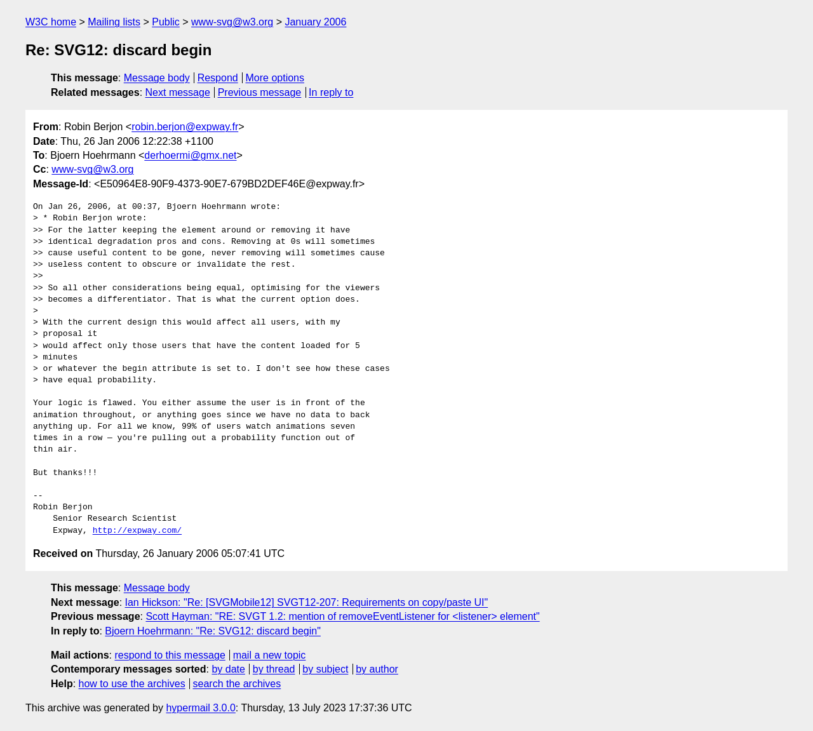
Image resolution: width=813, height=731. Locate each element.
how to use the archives (132, 683)
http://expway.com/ (137, 531)
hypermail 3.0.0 (200, 707)
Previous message (260, 92)
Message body (157, 77)
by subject (325, 669)
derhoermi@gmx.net (190, 155)
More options (275, 77)
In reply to (331, 92)
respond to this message (169, 655)
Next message (177, 92)
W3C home (50, 22)
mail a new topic (269, 655)
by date (228, 669)
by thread (274, 669)
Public (166, 22)
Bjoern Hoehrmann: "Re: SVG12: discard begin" (213, 631)
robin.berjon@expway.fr (184, 126)
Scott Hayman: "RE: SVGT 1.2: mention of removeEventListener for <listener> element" (342, 616)
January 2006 (315, 22)
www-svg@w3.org (232, 22)
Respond (218, 77)
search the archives (237, 683)
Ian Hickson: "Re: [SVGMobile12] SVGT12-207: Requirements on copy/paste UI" (306, 602)
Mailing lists (114, 22)
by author (377, 669)
